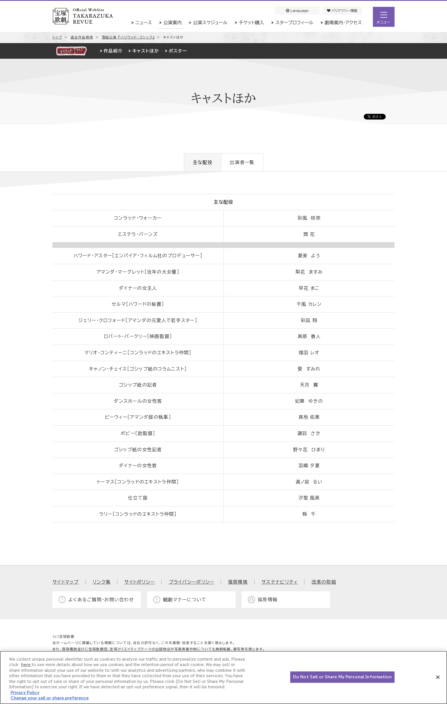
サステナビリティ (279, 582)
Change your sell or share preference (50, 698)
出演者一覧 (242, 162)
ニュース (143, 22)
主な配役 (202, 162)
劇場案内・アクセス (343, 22)
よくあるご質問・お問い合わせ (101, 599)
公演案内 (172, 22)
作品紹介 (113, 51)
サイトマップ (65, 582)
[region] (223, 677)
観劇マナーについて (185, 599)
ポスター (178, 51)
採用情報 (267, 599)
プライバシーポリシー (191, 582)
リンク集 (102, 582)
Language (297, 10)
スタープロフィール (294, 22)
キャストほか (145, 51)
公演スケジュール (210, 22)
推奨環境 (238, 582)
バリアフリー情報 (342, 10)
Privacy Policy (25, 693)
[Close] (438, 677)
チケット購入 (251, 22)
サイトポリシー (139, 582)
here (26, 665)
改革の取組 (324, 582)
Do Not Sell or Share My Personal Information (342, 677)
